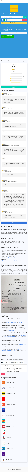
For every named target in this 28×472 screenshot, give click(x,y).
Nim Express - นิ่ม (7, 421)
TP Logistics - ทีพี (7, 443)
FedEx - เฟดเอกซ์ (7, 454)
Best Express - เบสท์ (8, 415)
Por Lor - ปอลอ (7, 459)
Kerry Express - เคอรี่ (8, 382)
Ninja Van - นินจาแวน (8, 426)
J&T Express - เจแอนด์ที (8, 399)
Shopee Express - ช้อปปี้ (8, 404)
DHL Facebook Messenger (11, 322)
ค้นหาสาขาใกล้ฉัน (14, 33)
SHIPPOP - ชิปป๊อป (7, 448)
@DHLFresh (11, 330)
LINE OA (20, 322)
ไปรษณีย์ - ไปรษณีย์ (8, 388)
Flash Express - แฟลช (8, 393)
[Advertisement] (14, 48)
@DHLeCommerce (22, 344)
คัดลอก (24, 20)
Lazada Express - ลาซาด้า (9, 410)
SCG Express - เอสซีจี (8, 432)
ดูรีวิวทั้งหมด (14, 222)
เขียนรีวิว (14, 87)
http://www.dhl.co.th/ (10, 257)
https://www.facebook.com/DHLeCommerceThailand (13, 260)
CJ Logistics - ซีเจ (7, 437)
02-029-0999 (23, 335)
